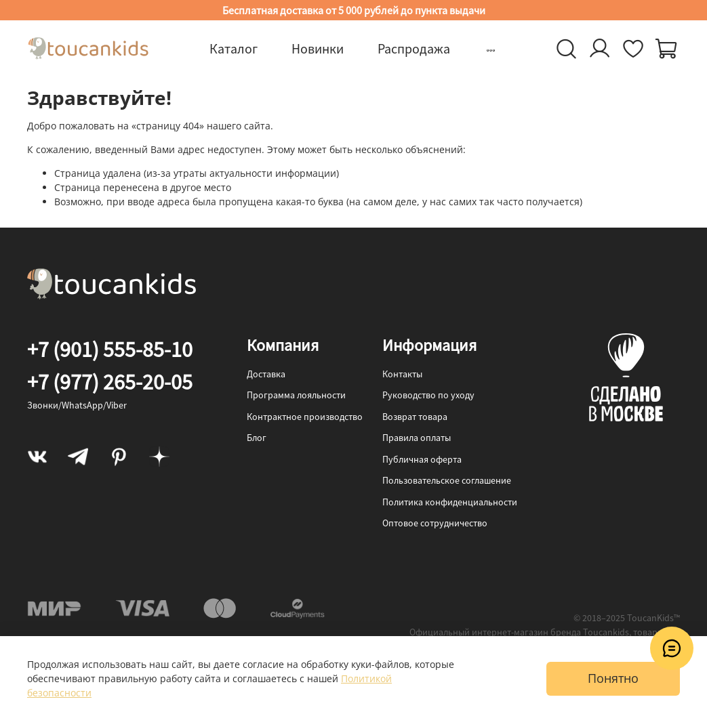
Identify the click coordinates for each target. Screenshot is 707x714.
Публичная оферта (422, 459)
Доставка (266, 374)
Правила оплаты (416, 438)
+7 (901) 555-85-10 (110, 349)
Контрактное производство (305, 417)
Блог (256, 438)
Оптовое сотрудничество (434, 523)
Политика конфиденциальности (449, 502)
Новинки (317, 48)
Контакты (402, 374)
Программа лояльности (296, 395)
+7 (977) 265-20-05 (110, 382)
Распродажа (414, 48)
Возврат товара (414, 417)
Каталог (233, 48)
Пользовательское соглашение (446, 480)
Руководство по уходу (428, 395)
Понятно (613, 678)
